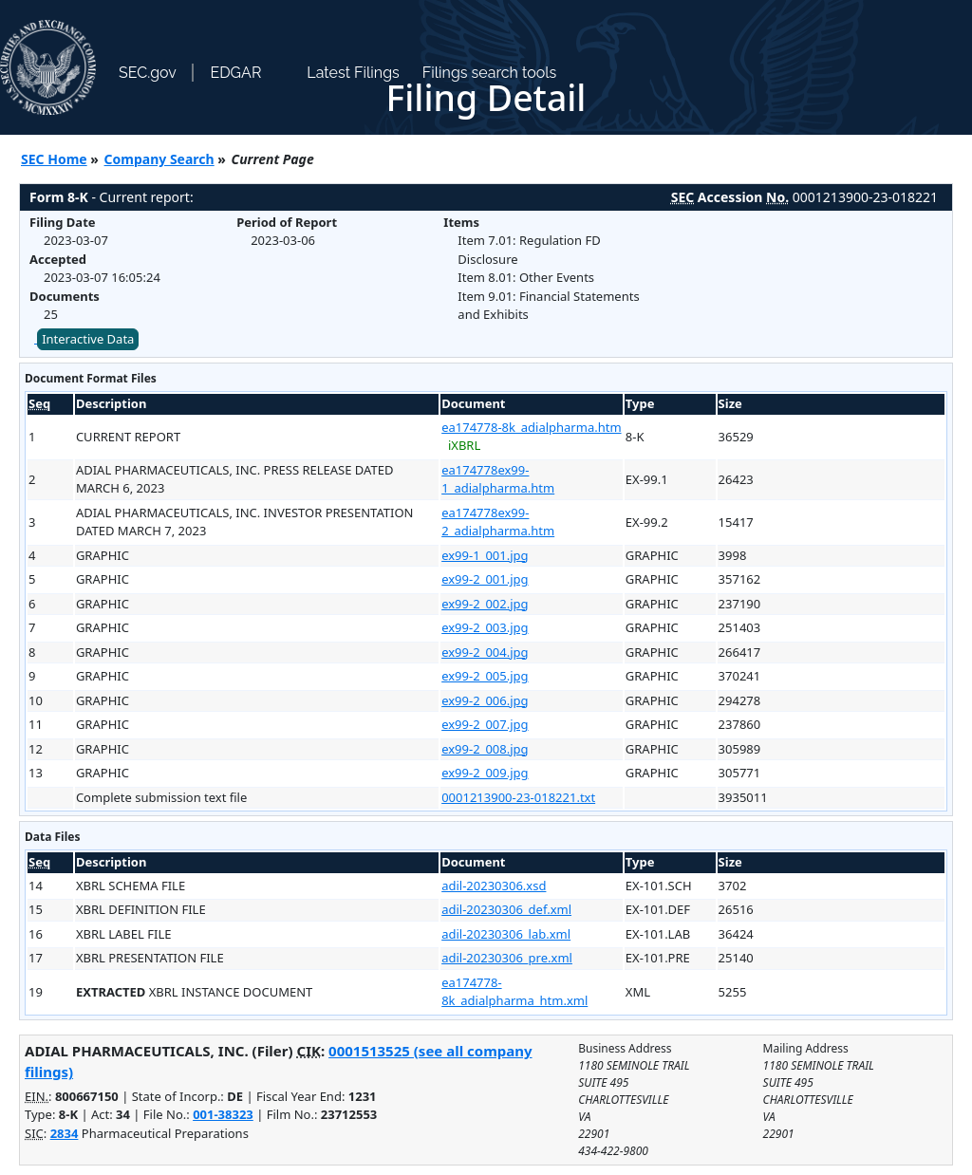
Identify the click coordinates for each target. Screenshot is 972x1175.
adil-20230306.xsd (493, 885)
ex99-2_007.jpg (484, 724)
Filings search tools (489, 73)
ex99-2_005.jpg (484, 675)
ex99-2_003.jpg (484, 627)
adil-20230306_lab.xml (505, 933)
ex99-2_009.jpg (484, 772)
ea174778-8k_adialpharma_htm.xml (514, 992)
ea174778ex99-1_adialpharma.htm (497, 479)
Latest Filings (353, 73)
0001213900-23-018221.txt (518, 797)
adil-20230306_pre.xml (506, 957)
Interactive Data (88, 338)
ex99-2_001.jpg (484, 579)
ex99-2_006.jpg (484, 700)
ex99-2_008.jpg (484, 748)
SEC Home (54, 159)
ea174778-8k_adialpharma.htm (531, 427)
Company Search (159, 159)
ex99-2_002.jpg (484, 603)
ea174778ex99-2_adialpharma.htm (497, 522)
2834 (64, 1133)
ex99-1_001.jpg (484, 555)
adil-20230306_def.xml (506, 909)
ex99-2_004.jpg (484, 652)
